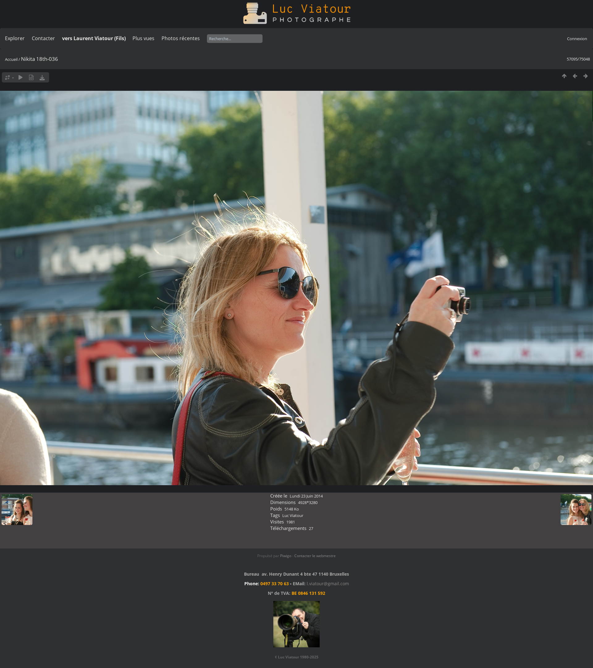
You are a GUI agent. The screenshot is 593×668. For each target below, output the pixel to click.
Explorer (15, 38)
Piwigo (285, 555)
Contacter (43, 38)
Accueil (11, 59)
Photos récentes (181, 38)
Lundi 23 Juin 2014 (306, 496)
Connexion (577, 38)
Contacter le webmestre (315, 555)
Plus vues (143, 38)
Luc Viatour (292, 515)
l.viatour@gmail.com (328, 583)
